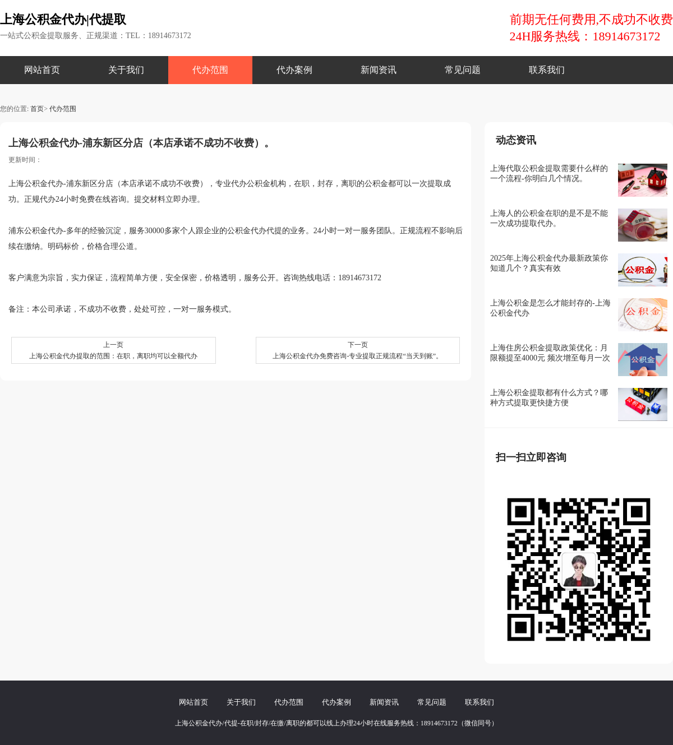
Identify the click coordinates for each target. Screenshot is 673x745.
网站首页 (42, 70)
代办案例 (294, 70)
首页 (37, 109)
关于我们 (126, 70)
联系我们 (547, 70)
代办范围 (210, 70)
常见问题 (463, 70)
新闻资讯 (379, 70)
